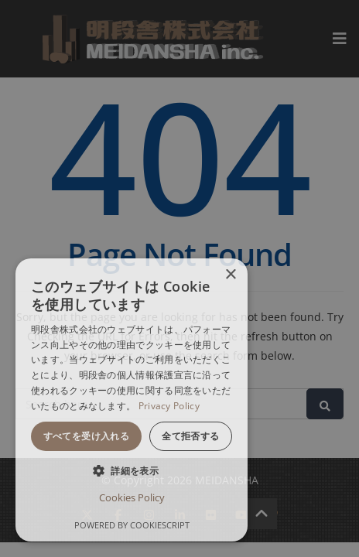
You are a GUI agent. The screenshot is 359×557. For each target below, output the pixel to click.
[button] (131, 470)
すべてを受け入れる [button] (86, 436)
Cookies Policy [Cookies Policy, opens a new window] (132, 497)
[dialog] (131, 400)
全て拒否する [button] (190, 436)
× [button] (230, 275)
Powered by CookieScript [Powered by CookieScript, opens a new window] (132, 525)
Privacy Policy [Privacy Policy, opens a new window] (169, 405)
